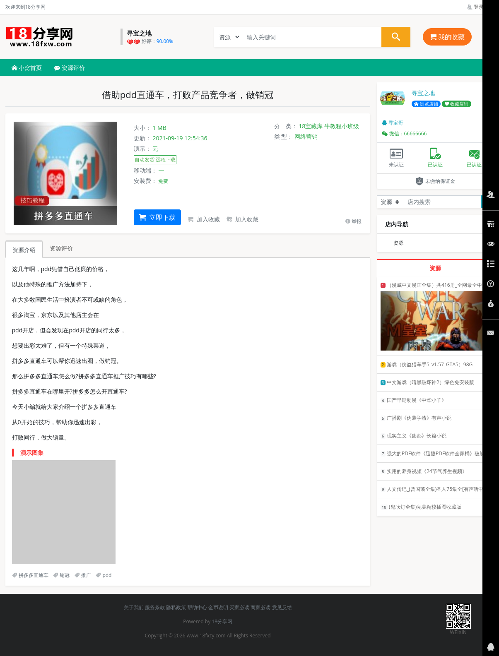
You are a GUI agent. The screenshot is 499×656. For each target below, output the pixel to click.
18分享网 (222, 621)
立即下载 (157, 217)
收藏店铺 (457, 104)
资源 (398, 242)
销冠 (61, 575)
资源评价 (69, 68)
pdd (103, 575)
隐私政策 (176, 607)
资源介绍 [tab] (24, 250)
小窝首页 (27, 68)
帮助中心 (197, 607)
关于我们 (134, 607)
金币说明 (218, 607)
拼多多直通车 (30, 575)
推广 (83, 575)
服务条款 (155, 607)
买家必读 (239, 607)
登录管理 (480, 6)
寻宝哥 (392, 122)
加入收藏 (204, 219)
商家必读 (260, 607)
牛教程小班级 (341, 126)
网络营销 (306, 136)
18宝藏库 (311, 126)
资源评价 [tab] (61, 248)
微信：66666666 (404, 133)
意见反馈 (282, 607)
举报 (353, 221)
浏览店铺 (426, 104)
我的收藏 (447, 36)
